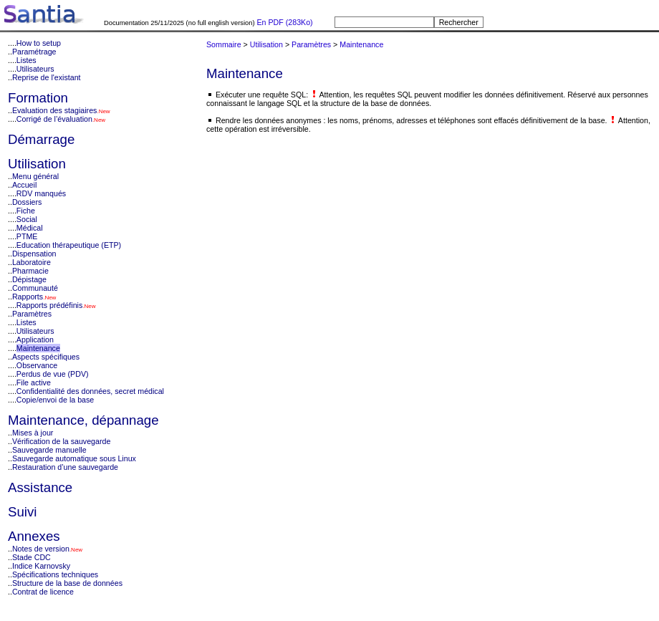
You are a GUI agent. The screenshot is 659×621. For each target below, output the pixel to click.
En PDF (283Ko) (284, 22)
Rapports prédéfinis (49, 305)
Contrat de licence (43, 591)
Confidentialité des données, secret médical (90, 391)
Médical (29, 227)
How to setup (38, 43)
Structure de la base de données (67, 583)
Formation (38, 97)
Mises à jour (32, 432)
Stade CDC (31, 557)
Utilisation (37, 163)
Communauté (35, 288)
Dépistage (29, 279)
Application (35, 339)
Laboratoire (31, 262)
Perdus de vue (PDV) (52, 374)
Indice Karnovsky (41, 566)
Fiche (25, 210)
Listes (26, 60)
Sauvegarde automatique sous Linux (74, 458)
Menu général (35, 176)
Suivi (22, 511)
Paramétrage (34, 51)
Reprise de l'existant (46, 77)
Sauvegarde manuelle (49, 450)
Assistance (40, 487)
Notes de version (40, 548)
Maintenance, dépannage (83, 420)
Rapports (27, 296)
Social (26, 219)
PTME (27, 236)
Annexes (34, 536)
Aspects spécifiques (46, 356)
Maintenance (38, 348)
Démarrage (41, 139)
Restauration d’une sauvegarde (65, 467)
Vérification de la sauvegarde (61, 441)
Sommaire (223, 44)
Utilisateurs (35, 68)
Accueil (24, 184)
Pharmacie (30, 270)
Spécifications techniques (55, 574)
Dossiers (27, 202)
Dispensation (34, 253)
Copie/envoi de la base (55, 399)
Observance (36, 365)
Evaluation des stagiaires (54, 110)
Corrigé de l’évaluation (54, 119)
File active (33, 382)
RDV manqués (41, 193)
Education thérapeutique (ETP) (68, 245)
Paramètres (32, 313)
